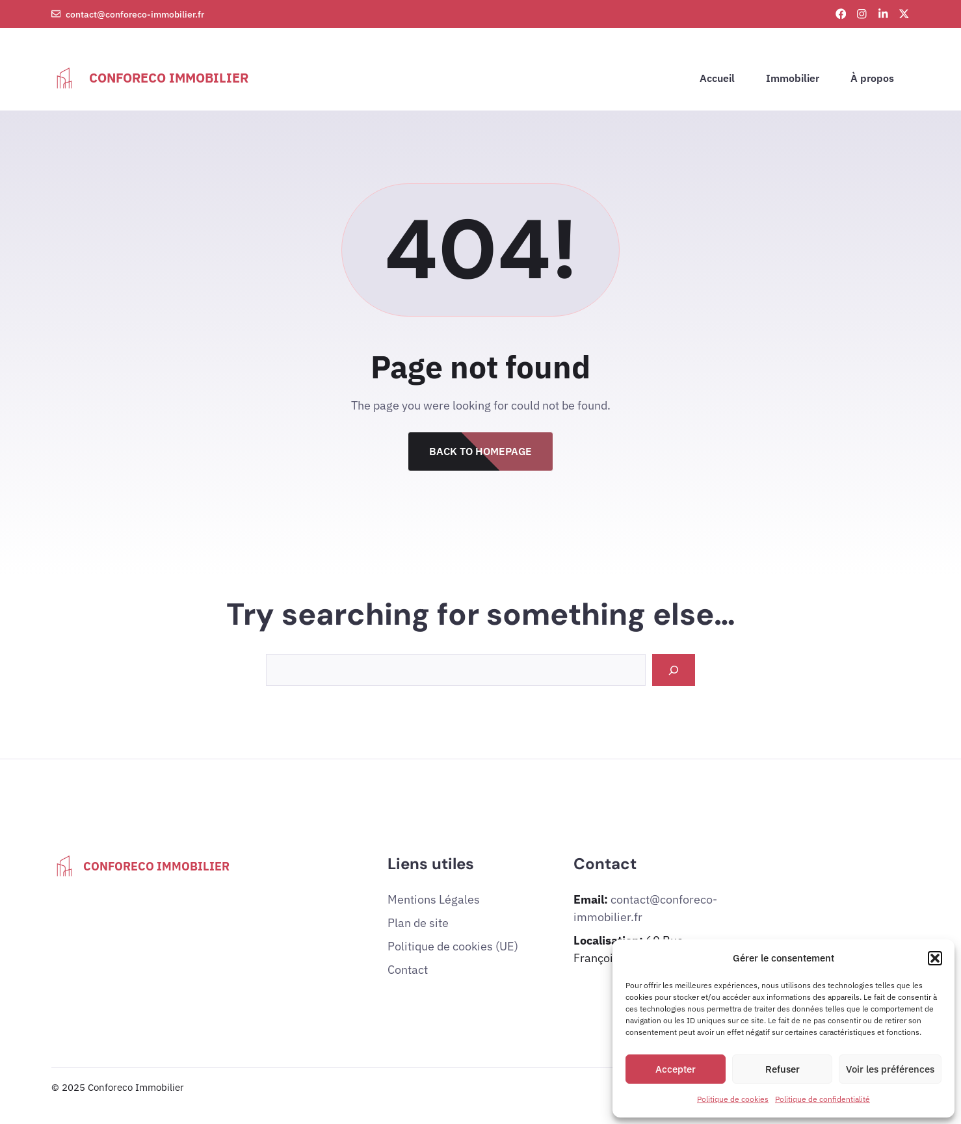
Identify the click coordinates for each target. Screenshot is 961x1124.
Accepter (675, 1069)
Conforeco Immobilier (168, 77)
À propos (872, 78)
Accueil (717, 78)
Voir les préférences (890, 1069)
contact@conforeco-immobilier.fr (135, 14)
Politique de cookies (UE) (453, 946)
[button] (934, 958)
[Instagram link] (861, 14)
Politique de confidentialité (822, 1099)
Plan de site (418, 922)
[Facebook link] (841, 14)
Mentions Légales (434, 899)
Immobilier (792, 78)
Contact (408, 969)
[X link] (904, 14)
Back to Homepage (480, 451)
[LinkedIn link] (883, 14)
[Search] (673, 670)
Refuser (782, 1069)
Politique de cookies (733, 1099)
